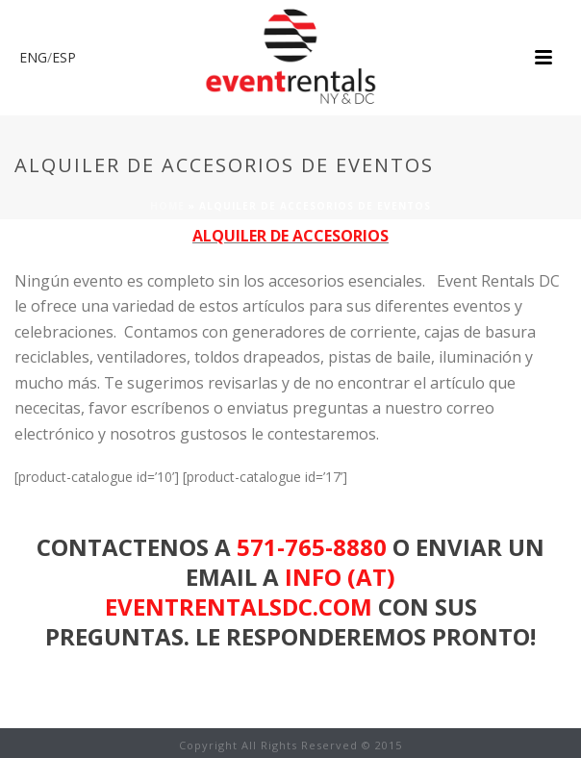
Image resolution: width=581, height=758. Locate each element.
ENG (33, 57)
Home (167, 206)
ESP (64, 57)
